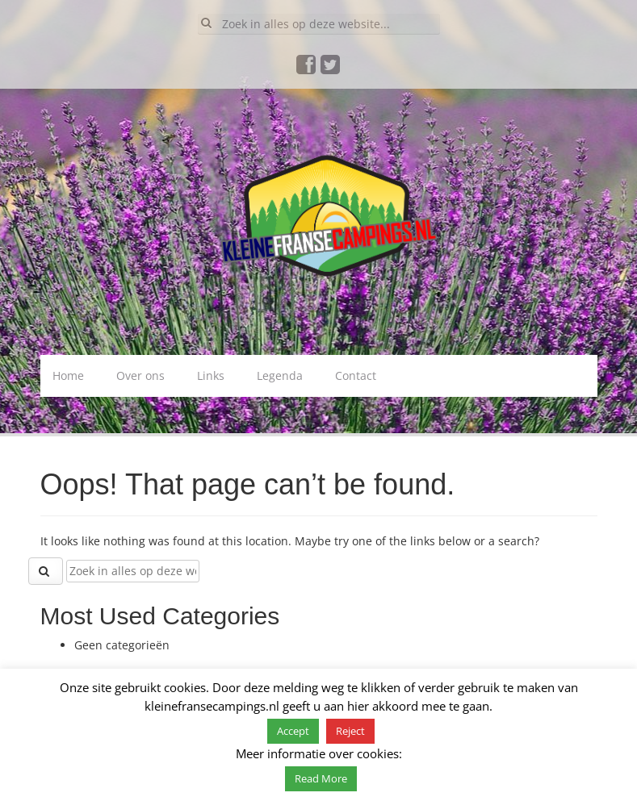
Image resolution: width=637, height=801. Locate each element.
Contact (355, 375)
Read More (321, 778)
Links (210, 375)
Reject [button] (350, 731)
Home (68, 375)
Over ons (140, 375)
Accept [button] (293, 731)
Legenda (280, 375)
